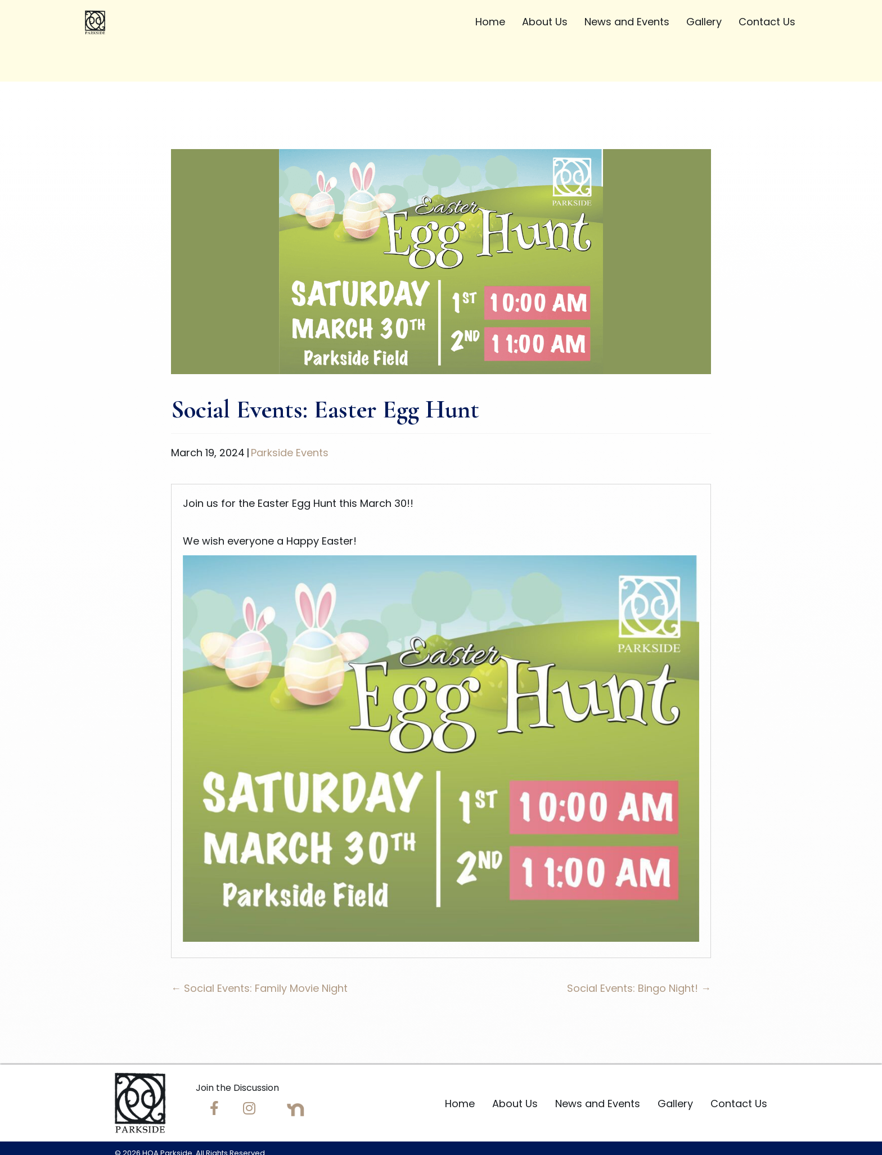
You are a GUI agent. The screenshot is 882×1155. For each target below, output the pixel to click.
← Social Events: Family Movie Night (259, 988)
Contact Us (738, 1103)
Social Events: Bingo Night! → (639, 988)
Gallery (675, 1103)
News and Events (597, 1103)
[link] (490, 23)
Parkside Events (289, 453)
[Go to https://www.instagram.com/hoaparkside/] (249, 1109)
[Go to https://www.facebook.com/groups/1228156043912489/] (214, 1109)
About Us (515, 1103)
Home (460, 1103)
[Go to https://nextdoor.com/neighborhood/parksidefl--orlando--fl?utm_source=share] (295, 1109)
